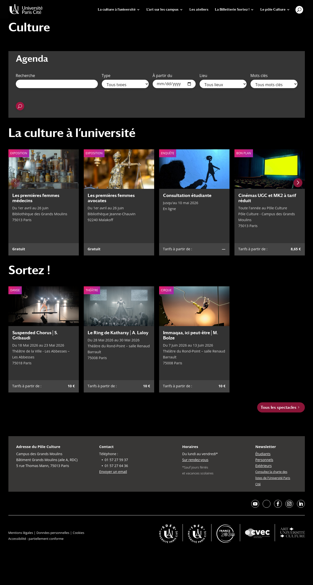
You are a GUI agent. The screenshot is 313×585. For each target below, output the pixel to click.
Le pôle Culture (273, 9)
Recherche (25, 75)
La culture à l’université (117, 9)
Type (106, 75)
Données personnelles (52, 532)
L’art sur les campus (162, 9)
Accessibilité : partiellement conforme (36, 538)
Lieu (203, 75)
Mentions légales (20, 532)
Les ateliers (199, 9)
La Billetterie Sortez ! (232, 9)
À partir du (162, 75)
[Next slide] (297, 182)
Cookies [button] (78, 532)
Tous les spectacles (278, 407)
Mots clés (259, 75)
